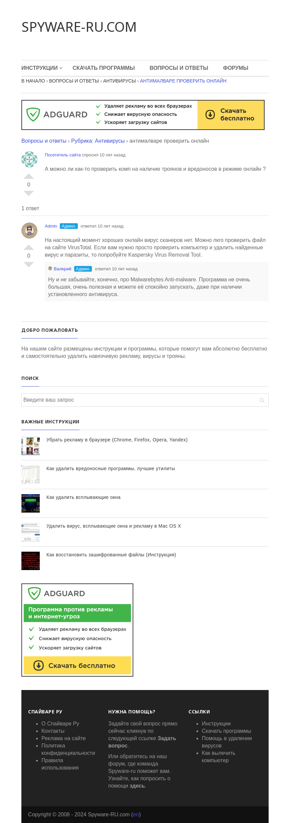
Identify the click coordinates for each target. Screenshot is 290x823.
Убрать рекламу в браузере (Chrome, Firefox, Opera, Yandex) (117, 439)
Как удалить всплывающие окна (83, 497)
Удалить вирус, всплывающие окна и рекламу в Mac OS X (113, 526)
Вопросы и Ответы (179, 68)
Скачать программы (103, 68)
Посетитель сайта (63, 154)
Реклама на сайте (63, 738)
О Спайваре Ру (60, 723)
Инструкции (39, 68)
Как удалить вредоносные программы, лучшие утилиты (110, 468)
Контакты (52, 731)
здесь (137, 786)
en (136, 814)
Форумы (236, 68)
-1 (28, 196)
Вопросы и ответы (43, 141)
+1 (28, 173)
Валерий (59, 268)
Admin (51, 226)
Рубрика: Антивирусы (98, 141)
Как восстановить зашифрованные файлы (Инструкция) (111, 554)
